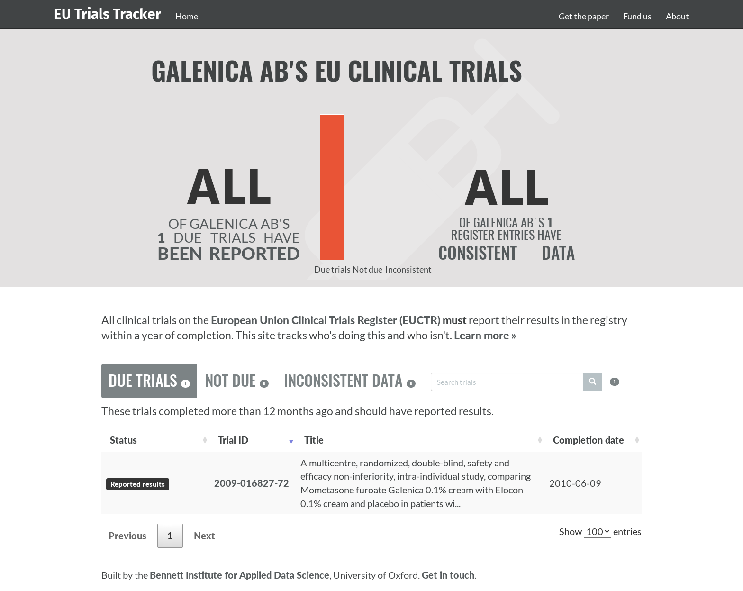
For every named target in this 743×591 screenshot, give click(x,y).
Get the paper (584, 16)
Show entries (600, 531)
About (677, 16)
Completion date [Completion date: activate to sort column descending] (588, 440)
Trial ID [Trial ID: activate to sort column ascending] (233, 440)
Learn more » (485, 335)
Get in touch (448, 575)
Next (204, 535)
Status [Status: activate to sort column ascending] (123, 440)
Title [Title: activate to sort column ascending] (314, 440)
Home (186, 16)
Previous (127, 535)
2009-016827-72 (251, 483)
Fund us (637, 16)
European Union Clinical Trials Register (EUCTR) (327, 320)
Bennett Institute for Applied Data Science (239, 575)
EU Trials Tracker (107, 14)
